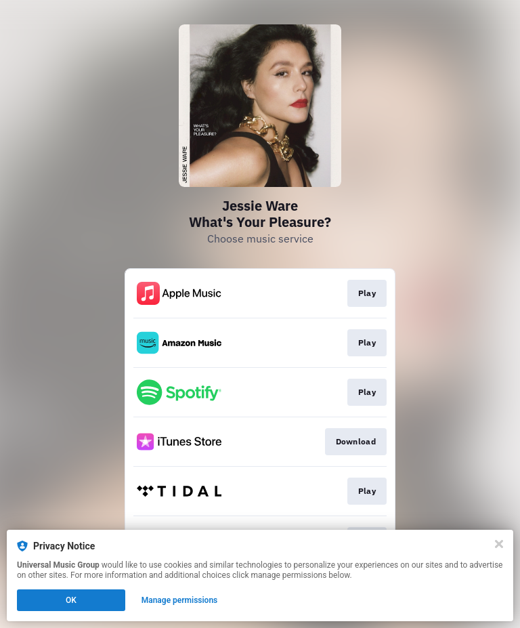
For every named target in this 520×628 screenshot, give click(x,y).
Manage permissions (180, 600)
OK (71, 600)
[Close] (499, 544)
